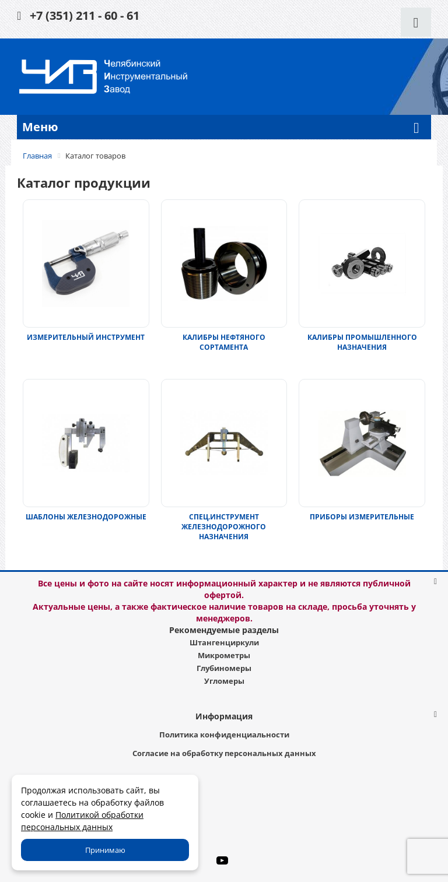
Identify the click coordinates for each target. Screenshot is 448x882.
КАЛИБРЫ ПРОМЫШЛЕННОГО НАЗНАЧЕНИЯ (362, 342)
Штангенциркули (224, 642)
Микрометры (224, 655)
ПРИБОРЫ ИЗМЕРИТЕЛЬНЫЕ (362, 517)
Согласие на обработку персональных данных (224, 753)
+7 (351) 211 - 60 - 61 (84, 15)
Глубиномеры (224, 668)
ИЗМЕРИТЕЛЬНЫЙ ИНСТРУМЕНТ (86, 337)
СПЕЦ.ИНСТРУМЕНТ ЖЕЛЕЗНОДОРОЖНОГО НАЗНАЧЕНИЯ (223, 527)
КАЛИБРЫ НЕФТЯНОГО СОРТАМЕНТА (224, 342)
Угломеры (224, 681)
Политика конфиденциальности (224, 734)
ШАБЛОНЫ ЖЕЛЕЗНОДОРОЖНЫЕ (86, 517)
